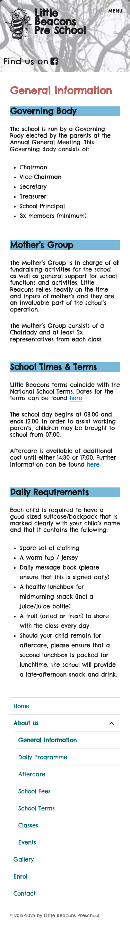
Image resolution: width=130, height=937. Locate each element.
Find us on (26, 61)
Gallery (24, 859)
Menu (115, 11)
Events (27, 842)
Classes (28, 825)
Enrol (20, 876)
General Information (47, 740)
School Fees (34, 791)
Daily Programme (42, 757)
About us (26, 723)
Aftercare (31, 774)
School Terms (36, 808)
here (76, 398)
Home (21, 706)
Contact (25, 893)
